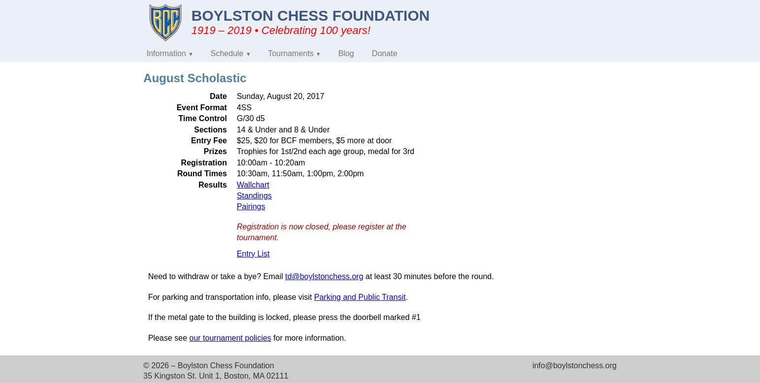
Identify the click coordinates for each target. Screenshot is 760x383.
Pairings (251, 206)
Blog (346, 53)
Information (166, 53)
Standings (254, 196)
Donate (384, 53)
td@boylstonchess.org (324, 276)
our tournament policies (230, 338)
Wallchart (253, 185)
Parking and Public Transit (360, 297)
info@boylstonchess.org (574, 365)
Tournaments (291, 53)
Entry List (253, 254)
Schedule (227, 53)
